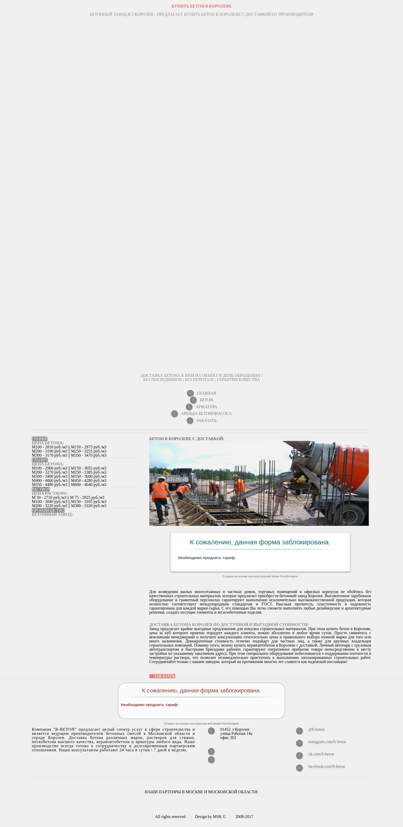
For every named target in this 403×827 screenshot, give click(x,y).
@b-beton (316, 729)
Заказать (164, 676)
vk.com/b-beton (321, 754)
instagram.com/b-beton (327, 741)
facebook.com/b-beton (326, 766)
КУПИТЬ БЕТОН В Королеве (201, 6)
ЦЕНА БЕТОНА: (48, 443)
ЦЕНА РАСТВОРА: (50, 493)
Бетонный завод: (52, 514)
